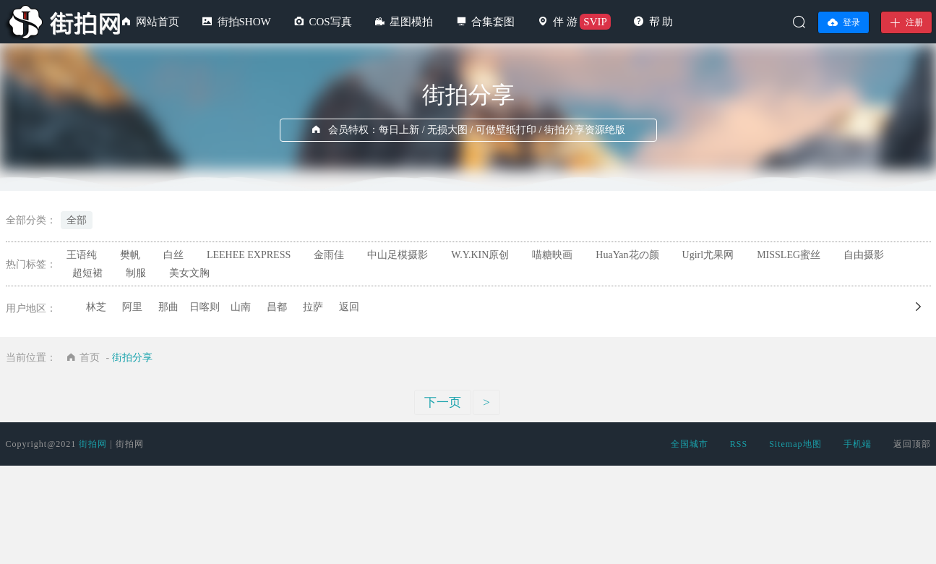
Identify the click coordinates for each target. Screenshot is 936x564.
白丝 (173, 254)
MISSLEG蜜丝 (788, 254)
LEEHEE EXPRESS (249, 254)
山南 (241, 307)
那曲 (168, 307)
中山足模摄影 (397, 254)
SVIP (595, 21)
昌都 (277, 307)
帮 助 (661, 21)
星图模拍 (411, 21)
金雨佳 (329, 254)
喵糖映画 (552, 254)
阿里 (132, 307)
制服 (136, 273)
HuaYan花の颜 (627, 254)
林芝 (96, 307)
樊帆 (130, 254)
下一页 (442, 402)
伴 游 (565, 21)
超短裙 (87, 273)
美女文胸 (189, 273)
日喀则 (204, 307)
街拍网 (93, 444)
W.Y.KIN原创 (480, 254)
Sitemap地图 (795, 444)
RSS (738, 444)
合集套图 (493, 21)
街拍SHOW (244, 21)
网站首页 (157, 21)
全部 (76, 220)
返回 (349, 307)
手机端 (857, 444)
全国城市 (689, 444)
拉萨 (313, 307)
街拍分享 (132, 357)
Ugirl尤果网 (708, 254)
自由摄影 (863, 254)
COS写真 (330, 21)
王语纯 (81, 254)
